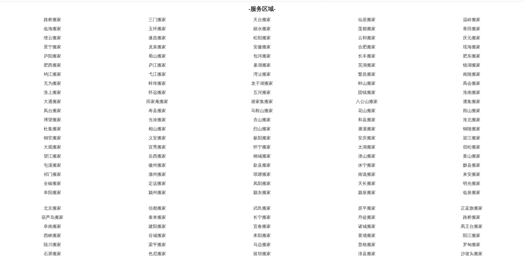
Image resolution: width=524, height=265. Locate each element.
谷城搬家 (157, 235)
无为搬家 (52, 83)
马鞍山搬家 (262, 110)
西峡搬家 (52, 235)
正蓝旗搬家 (472, 208)
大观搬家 (52, 147)
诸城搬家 (367, 226)
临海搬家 (52, 28)
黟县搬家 (471, 165)
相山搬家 (157, 128)
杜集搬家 (52, 128)
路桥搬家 (52, 19)
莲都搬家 (367, 28)
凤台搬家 (52, 110)
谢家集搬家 (262, 101)
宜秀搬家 (157, 147)
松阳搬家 (262, 37)
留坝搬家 (262, 253)
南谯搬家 (367, 174)
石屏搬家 (52, 253)
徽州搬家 (157, 165)
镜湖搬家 (471, 65)
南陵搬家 (471, 74)
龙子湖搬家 (262, 83)
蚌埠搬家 (157, 83)
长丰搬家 (367, 56)
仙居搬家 (367, 19)
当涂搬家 (157, 119)
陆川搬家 (52, 244)
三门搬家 (157, 19)
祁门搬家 (52, 174)
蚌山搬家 (367, 83)
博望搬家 (52, 119)
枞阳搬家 (262, 138)
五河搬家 (262, 92)
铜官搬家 (52, 138)
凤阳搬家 (262, 183)
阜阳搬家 (52, 192)
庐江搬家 (157, 65)
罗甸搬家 (471, 244)
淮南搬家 (471, 92)
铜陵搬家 (471, 128)
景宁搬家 (52, 47)
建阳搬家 (157, 226)
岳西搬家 (157, 156)
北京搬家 (52, 208)
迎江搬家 (471, 138)
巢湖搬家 (262, 65)
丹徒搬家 (367, 217)
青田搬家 (471, 28)
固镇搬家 (367, 92)
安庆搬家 (367, 138)
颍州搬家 (157, 192)
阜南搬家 (52, 226)
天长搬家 (367, 183)
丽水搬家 (262, 28)
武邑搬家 (262, 208)
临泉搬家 (471, 192)
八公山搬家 (367, 101)
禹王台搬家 (472, 226)
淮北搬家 (471, 119)
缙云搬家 (52, 37)
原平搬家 (367, 208)
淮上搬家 (52, 92)
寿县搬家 (157, 110)
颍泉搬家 (367, 192)
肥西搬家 (52, 65)
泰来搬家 (157, 217)
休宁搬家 (367, 165)
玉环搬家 (157, 28)
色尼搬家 (157, 253)
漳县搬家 (367, 253)
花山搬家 (367, 110)
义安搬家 (157, 138)
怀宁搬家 (262, 147)
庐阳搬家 (52, 56)
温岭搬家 (471, 19)
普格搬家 (367, 244)
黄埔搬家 (367, 235)
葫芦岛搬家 (52, 217)
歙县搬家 (262, 165)
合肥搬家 (367, 47)
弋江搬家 (157, 74)
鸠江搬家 (52, 74)
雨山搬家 (471, 110)
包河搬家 (262, 56)
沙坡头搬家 (472, 253)
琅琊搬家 (262, 174)
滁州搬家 (157, 174)
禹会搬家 (471, 83)
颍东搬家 (262, 192)
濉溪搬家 (367, 128)
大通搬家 (52, 101)
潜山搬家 (367, 156)
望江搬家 (52, 156)
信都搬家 (157, 208)
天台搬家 (262, 19)
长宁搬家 (262, 217)
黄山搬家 (471, 156)
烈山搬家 (262, 128)
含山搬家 (262, 119)
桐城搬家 (262, 156)
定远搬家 (157, 183)
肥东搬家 (471, 56)
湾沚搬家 (262, 74)
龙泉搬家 (157, 47)
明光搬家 (471, 183)
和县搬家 (367, 119)
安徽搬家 (262, 47)
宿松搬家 (471, 147)
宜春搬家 (262, 226)
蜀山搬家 (157, 56)
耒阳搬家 (262, 235)
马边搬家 (262, 244)
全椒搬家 (52, 183)
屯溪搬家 (52, 165)
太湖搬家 (367, 147)
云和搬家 (367, 37)
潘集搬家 (471, 101)
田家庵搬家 (157, 101)
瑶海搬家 (471, 47)
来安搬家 (471, 174)
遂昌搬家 (157, 37)
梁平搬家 (157, 244)
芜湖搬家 (367, 65)
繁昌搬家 (367, 74)
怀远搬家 (157, 92)
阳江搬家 (471, 235)
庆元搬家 (471, 37)
